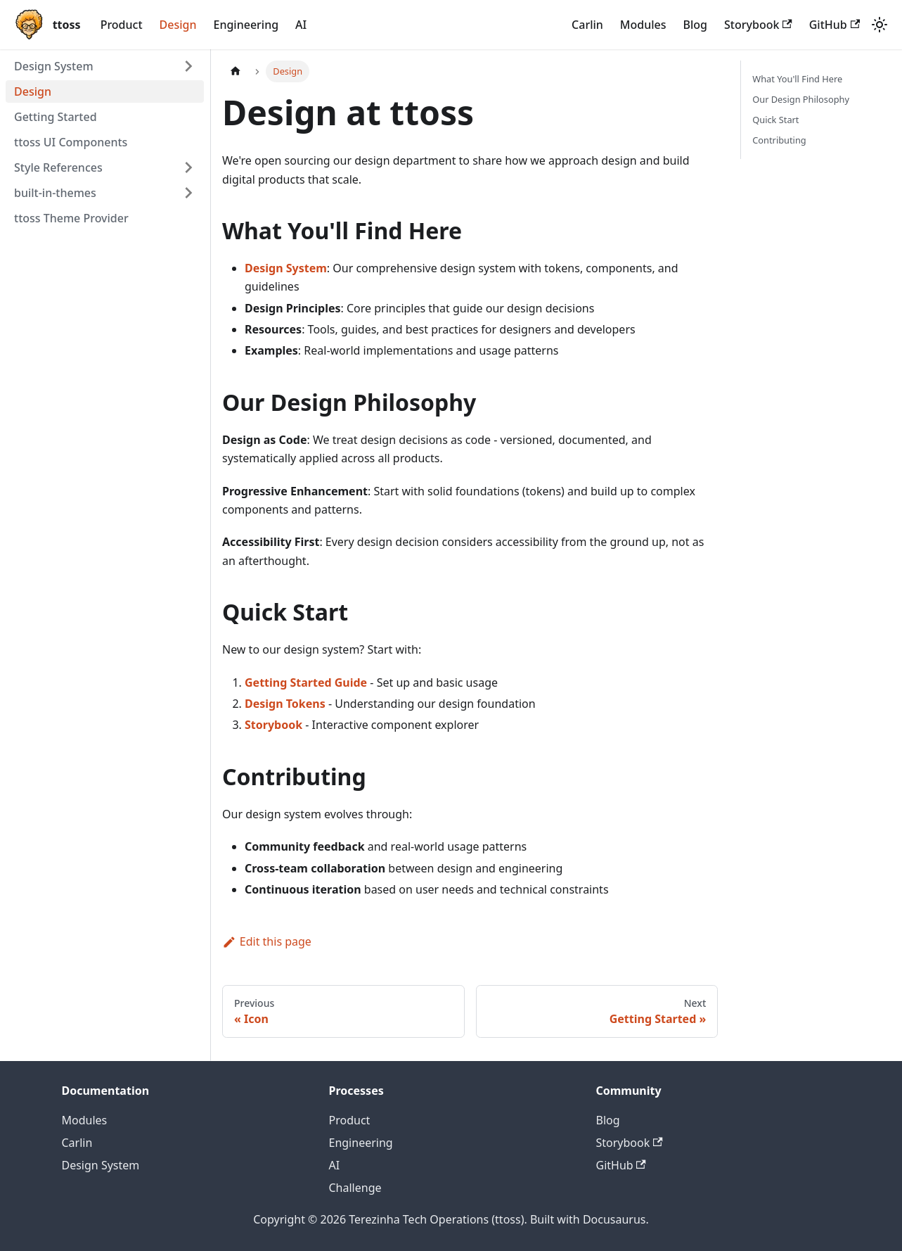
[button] (105, 193)
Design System (286, 268)
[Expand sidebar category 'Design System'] (188, 66)
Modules (643, 24)
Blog (695, 24)
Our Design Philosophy (800, 99)
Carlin (587, 24)
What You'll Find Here (797, 78)
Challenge (355, 1187)
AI (301, 24)
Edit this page (266, 941)
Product (122, 24)
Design (178, 24)
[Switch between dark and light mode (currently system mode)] (879, 24)
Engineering (245, 24)
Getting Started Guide (306, 682)
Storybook (758, 24)
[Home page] (235, 71)
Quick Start (775, 119)
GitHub (834, 24)
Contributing (779, 140)
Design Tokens (285, 703)
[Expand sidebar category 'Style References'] (188, 167)
